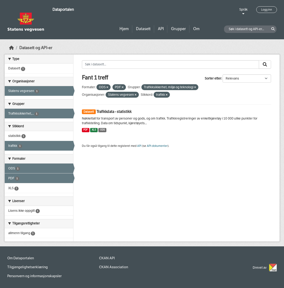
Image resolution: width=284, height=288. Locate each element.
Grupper (178, 28)
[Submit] (265, 64)
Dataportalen (63, 9)
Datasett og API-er (35, 47)
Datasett (143, 28)
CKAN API (107, 258)
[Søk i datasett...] (170, 64)
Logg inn (266, 9)
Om (196, 28)
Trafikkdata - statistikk (114, 111)
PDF (85, 129)
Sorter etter (213, 78)
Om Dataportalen (20, 258)
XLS (94, 129)
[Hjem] (11, 47)
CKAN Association (113, 267)
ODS (102, 129)
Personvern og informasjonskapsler (34, 276)
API (161, 28)
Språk (243, 10)
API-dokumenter (157, 146)
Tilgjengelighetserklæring (27, 267)
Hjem (124, 28)
